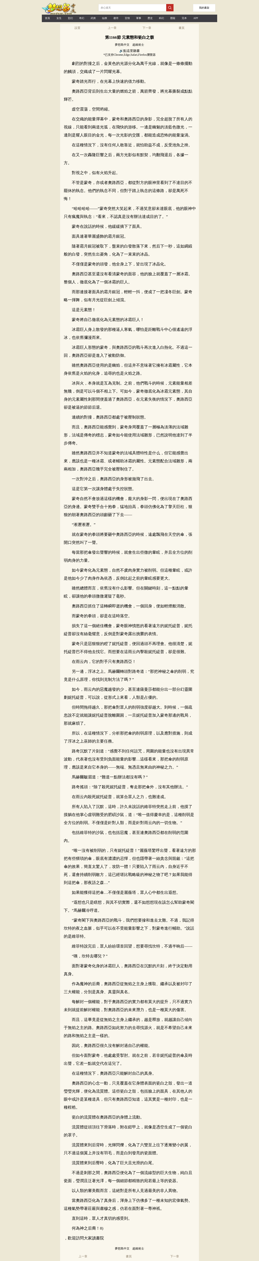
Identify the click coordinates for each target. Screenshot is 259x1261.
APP (195, 18)
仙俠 (104, 18)
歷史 (150, 18)
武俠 (93, 18)
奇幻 (81, 18)
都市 (116, 18)
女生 (59, 18)
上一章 (112, 27)
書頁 (181, 27)
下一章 (146, 27)
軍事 (138, 18)
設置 (77, 27)
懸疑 (172, 18)
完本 (184, 18)
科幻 (161, 18)
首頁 (47, 18)
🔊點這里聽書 (129, 51)
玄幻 (70, 18)
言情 (127, 18)
